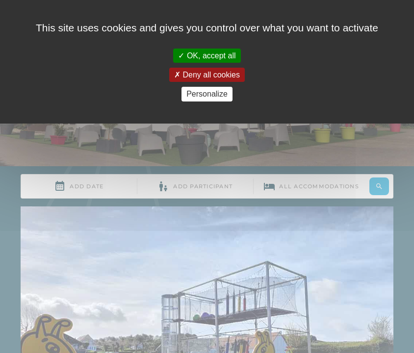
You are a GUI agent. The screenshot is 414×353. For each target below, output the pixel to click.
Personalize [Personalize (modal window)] (207, 94)
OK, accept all (206, 55)
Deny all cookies (207, 75)
